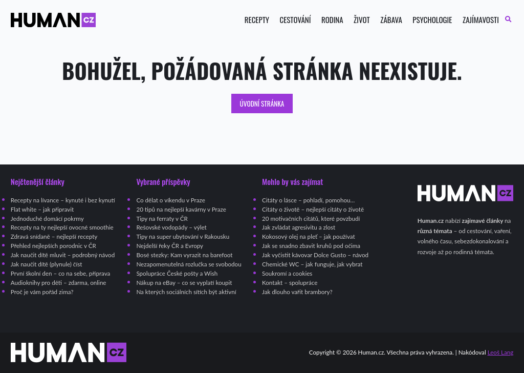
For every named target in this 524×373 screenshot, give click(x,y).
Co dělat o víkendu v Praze (170, 200)
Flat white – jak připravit (42, 209)
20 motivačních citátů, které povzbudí (311, 218)
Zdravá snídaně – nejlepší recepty (54, 236)
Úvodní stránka (262, 103)
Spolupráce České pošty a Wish (176, 273)
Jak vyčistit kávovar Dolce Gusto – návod (315, 255)
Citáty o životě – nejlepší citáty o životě (313, 209)
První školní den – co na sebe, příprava (61, 273)
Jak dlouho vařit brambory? (297, 291)
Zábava (391, 20)
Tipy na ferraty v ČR (161, 218)
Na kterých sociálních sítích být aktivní (186, 291)
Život (362, 20)
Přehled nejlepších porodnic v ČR (53, 245)
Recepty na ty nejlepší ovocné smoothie (62, 227)
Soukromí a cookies (287, 273)
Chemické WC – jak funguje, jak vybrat (312, 264)
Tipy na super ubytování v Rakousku (182, 236)
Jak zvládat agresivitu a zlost (298, 227)
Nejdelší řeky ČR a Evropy (169, 245)
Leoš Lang (501, 352)
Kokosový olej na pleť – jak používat (308, 236)
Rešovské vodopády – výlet (171, 227)
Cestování (295, 20)
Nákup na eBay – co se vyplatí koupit (184, 282)
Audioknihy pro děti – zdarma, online (58, 282)
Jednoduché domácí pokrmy (47, 218)
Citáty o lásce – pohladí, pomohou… (308, 200)
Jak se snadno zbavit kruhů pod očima (311, 245)
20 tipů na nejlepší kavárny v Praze (181, 209)
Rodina (332, 20)
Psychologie (432, 20)
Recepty (257, 20)
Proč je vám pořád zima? (42, 291)
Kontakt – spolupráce (289, 282)
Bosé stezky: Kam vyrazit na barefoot (184, 255)
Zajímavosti (481, 20)
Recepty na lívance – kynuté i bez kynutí (63, 200)
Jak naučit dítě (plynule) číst (46, 264)
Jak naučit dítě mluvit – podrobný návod (63, 255)
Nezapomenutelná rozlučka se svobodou (188, 264)
